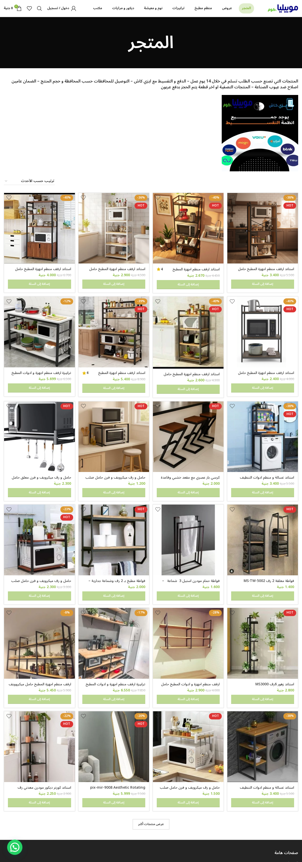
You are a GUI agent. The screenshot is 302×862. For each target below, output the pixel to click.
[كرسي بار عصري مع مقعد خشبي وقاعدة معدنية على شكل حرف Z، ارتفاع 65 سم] (188, 424)
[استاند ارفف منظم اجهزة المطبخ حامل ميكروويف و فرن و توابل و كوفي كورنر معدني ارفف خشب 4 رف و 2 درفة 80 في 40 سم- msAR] (38, 237)
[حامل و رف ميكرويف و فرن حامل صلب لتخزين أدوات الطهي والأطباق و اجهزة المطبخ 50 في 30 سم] (188, 702)
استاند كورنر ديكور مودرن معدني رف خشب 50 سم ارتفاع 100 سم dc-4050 (41, 745)
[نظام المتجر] (29, 191)
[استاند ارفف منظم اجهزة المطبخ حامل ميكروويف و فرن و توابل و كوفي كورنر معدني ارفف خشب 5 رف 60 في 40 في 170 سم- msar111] (113, 237)
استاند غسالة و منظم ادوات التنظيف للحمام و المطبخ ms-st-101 (267, 467)
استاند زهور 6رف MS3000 (274, 649)
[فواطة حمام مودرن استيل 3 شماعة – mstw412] (188, 516)
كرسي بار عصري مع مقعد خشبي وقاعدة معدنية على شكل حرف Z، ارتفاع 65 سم (189, 467)
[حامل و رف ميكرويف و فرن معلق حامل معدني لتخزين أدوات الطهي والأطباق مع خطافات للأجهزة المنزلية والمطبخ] (38, 424)
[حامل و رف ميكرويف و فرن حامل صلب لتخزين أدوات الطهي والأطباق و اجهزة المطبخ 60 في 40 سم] (113, 424)
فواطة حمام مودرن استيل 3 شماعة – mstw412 (190, 559)
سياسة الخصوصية (285, 824)
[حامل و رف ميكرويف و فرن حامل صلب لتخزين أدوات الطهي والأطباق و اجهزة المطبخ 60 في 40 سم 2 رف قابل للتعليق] (38, 516)
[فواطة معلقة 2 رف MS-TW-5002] (263, 516)
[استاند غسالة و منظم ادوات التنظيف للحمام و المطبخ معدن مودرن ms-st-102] (263, 702)
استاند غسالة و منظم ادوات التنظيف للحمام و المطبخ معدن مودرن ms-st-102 (263, 745)
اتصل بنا (292, 833)
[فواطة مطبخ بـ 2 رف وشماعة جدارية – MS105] (113, 516)
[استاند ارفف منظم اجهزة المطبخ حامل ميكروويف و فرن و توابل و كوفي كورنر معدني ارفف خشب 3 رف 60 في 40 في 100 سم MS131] (263, 330)
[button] (14, 847)
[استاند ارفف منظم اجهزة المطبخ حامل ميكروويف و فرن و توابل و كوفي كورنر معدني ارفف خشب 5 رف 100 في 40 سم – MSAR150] (113, 330)
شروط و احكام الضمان (282, 815)
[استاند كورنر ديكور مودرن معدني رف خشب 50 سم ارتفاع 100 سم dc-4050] (38, 702)
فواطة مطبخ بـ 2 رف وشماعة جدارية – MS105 (116, 559)
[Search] (39, 13)
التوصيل (292, 806)
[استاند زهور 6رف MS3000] (263, 609)
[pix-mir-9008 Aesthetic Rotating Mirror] (113, 702)
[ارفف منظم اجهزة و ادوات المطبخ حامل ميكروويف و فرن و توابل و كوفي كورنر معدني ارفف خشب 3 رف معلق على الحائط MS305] (188, 609)
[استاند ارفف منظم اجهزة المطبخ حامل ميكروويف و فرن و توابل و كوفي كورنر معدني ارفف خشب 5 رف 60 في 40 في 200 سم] (263, 237)
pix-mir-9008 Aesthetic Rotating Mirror (117, 745)
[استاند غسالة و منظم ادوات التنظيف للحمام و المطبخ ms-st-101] (263, 424)
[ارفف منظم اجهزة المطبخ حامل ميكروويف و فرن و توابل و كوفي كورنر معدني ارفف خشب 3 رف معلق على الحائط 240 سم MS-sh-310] (38, 609)
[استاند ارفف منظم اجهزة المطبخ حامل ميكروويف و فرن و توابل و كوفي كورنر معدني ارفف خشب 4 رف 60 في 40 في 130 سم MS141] (188, 331)
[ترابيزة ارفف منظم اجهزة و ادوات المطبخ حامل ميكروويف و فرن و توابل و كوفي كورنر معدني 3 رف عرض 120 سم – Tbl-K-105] (38, 330)
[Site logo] (283, 13)
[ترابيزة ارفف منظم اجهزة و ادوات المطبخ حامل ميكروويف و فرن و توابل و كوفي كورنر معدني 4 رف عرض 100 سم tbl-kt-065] (113, 609)
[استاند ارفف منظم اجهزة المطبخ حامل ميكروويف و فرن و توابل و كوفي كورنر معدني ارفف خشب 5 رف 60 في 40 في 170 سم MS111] (188, 237)
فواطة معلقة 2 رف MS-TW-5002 (269, 557)
